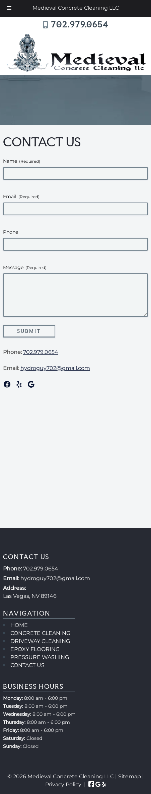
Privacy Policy (63, 784)
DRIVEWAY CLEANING (40, 641)
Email (21, 196)
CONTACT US (27, 665)
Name (21, 161)
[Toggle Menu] (9, 8)
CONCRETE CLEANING (40, 633)
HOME (19, 625)
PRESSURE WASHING (39, 657)
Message (25, 267)
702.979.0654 (79, 24)
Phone (10, 232)
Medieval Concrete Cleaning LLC (75, 8)
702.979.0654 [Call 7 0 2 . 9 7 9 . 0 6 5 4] (40, 568)
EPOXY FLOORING (35, 649)
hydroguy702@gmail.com (55, 368)
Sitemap (129, 776)
